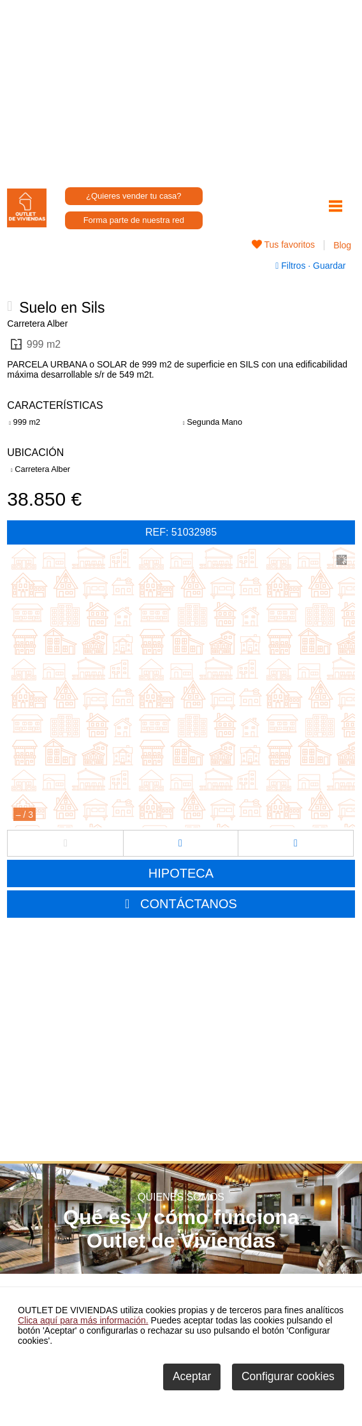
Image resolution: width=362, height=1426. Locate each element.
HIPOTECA (181, 873)
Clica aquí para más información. (83, 1320)
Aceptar (192, 1376)
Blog (342, 245)
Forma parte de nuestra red (133, 220)
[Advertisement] (181, 89)
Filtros (291, 265)
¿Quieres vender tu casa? (134, 196)
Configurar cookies (288, 1376)
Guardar (327, 265)
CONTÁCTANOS (188, 904)
